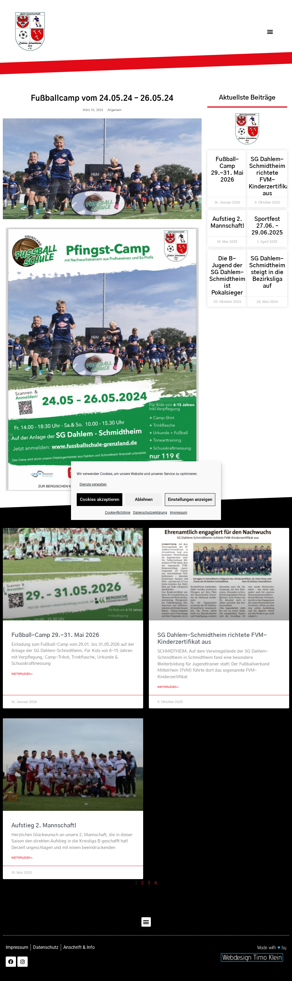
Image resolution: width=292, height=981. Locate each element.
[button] (270, 31)
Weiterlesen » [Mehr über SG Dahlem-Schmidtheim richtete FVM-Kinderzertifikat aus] (168, 687)
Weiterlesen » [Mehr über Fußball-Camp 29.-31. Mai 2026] (22, 673)
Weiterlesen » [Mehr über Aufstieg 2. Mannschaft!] (22, 857)
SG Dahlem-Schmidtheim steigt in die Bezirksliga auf (267, 272)
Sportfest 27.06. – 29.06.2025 (267, 226)
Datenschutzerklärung (150, 513)
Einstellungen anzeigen (190, 499)
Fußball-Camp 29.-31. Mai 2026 (55, 635)
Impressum (178, 513)
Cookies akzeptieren (99, 499)
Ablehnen (144, 499)
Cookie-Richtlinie (117, 513)
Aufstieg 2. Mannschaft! (43, 825)
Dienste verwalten (93, 484)
